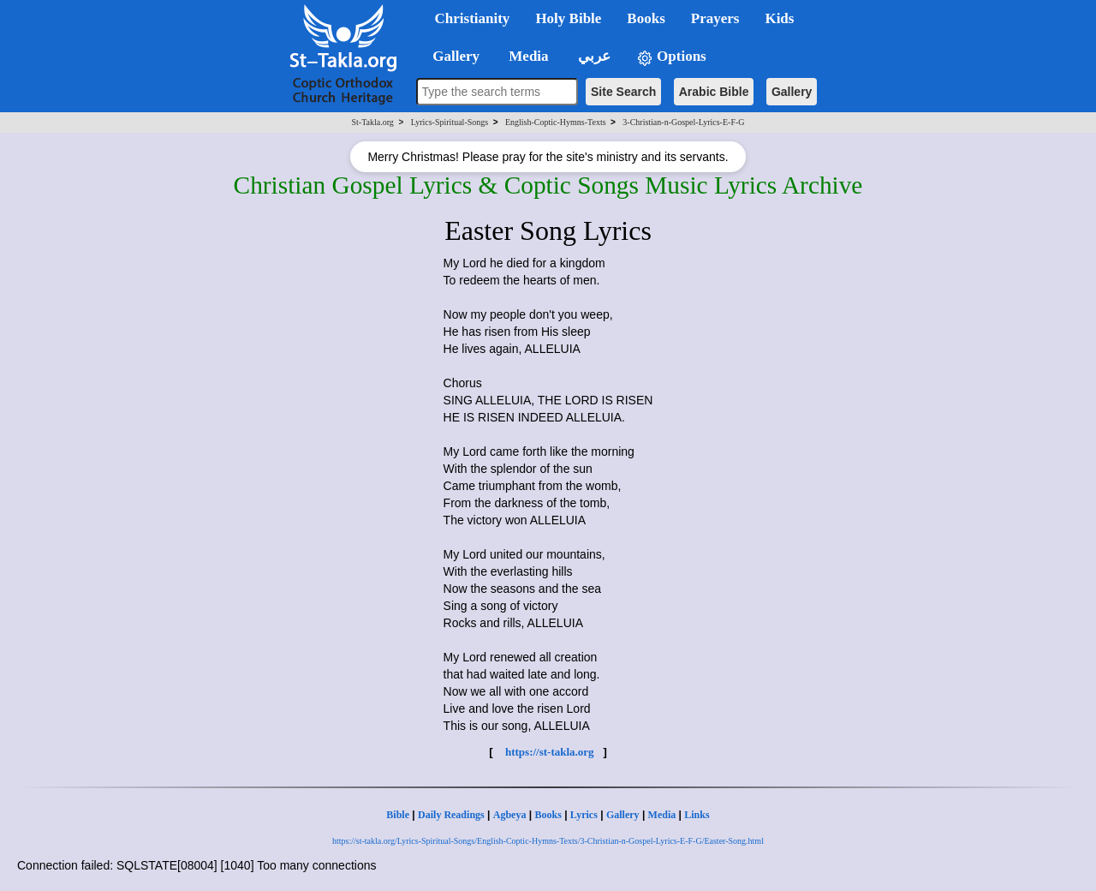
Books (547, 815)
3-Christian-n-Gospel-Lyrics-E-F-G (683, 122)
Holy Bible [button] (568, 18)
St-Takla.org (372, 122)
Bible (397, 815)
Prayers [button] (715, 18)
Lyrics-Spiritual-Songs (450, 122)
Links (696, 815)
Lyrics (584, 815)
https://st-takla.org (549, 751)
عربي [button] (593, 56)
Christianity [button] (472, 18)
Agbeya (510, 815)
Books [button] (645, 18)
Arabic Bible (714, 92)
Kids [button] (779, 18)
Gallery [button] (451, 56)
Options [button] (671, 57)
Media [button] (527, 56)
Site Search (623, 92)
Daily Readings (451, 815)
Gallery (791, 92)
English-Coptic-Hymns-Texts (555, 122)
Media (662, 815)
